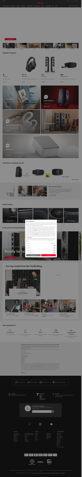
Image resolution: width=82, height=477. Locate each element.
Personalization (29, 250)
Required (28, 243)
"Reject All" (36, 229)
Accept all (48, 255)
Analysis (28, 245)
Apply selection (33, 255)
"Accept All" (37, 233)
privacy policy (50, 239)
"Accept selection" (29, 237)
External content (29, 252)
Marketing (28, 247)
